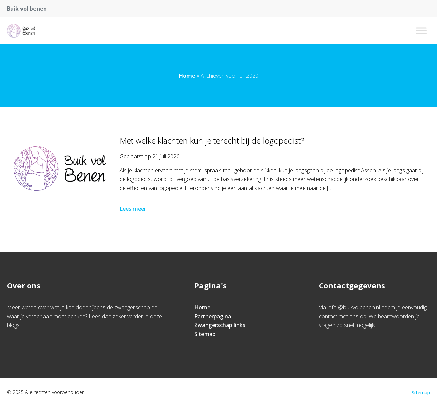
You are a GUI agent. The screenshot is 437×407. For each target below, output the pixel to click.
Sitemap (204, 334)
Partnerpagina (212, 316)
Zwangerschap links (219, 325)
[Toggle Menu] (421, 30)
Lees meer (133, 209)
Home (187, 75)
